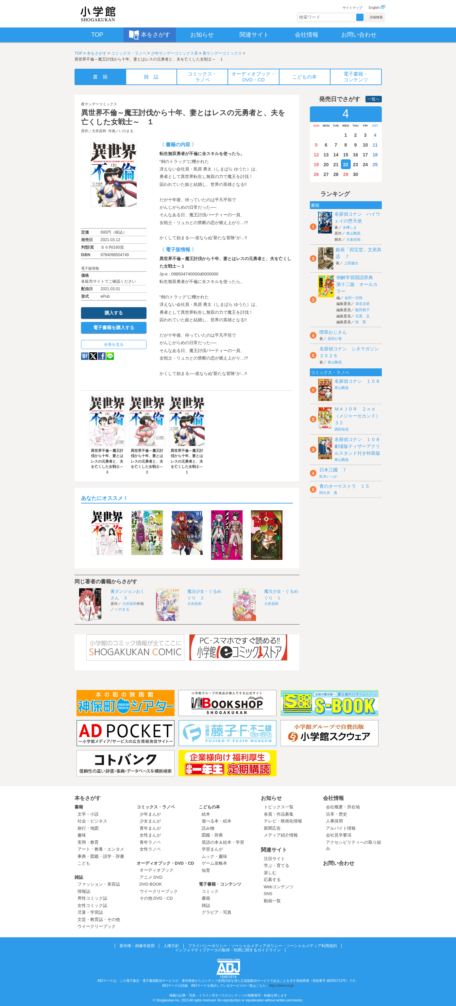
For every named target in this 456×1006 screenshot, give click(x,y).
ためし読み (114, 217)
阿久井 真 (328, 493)
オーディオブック (157, 870)
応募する (272, 879)
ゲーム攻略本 (214, 863)
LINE (110, 356)
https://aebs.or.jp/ (281, 985)
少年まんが (150, 814)
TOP (78, 53)
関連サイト (274, 850)
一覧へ (374, 99)
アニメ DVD (151, 877)
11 (375, 145)
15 (345, 154)
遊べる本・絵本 (216, 821)
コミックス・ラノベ (128, 53)
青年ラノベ (150, 842)
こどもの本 (209, 806)
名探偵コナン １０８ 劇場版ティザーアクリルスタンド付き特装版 (359, 446)
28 (336, 174)
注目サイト (274, 858)
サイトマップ (352, 7)
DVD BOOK (151, 884)
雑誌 (79, 877)
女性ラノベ (150, 849)
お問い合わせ (338, 863)
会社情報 (333, 798)
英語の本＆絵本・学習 (223, 842)
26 (316, 174)
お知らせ (271, 798)
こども (83, 863)
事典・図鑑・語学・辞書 (100, 856)
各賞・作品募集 (279, 814)
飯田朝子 (362, 310)
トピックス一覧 (279, 806)
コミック (210, 891)
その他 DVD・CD (156, 898)
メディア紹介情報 (281, 835)
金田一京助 (354, 298)
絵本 (206, 814)
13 (326, 154)
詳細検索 (376, 17)
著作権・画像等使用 (137, 946)
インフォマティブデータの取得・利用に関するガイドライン (228, 950)
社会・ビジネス (92, 821)
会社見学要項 (338, 835)
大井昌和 (99, 131)
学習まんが (214, 849)
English (377, 7)
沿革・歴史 (336, 814)
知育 (206, 870)
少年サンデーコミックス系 (174, 53)
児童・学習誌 (90, 912)
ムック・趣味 (214, 856)
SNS (268, 893)
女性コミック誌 (92, 905)
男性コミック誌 (92, 898)
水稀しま (350, 227)
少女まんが (150, 821)
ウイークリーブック (96, 926)
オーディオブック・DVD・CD (165, 863)
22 (345, 164)
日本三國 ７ (333, 469)
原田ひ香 (335, 339)
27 (326, 174)
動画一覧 (272, 900)
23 (355, 164)
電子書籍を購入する (113, 327)
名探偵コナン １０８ (357, 381)
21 (336, 164)
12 (316, 154)
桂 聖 (360, 322)
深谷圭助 (362, 304)
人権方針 (171, 946)
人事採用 (334, 821)
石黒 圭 (362, 316)
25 (375, 164)
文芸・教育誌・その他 (98, 919)
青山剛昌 (353, 233)
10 (365, 145)
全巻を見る (114, 344)
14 (336, 154)
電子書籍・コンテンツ (220, 884)
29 (345, 174)
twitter (93, 356)
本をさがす (97, 53)
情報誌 (83, 891)
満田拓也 (341, 429)
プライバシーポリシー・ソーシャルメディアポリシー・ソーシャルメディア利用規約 (262, 946)
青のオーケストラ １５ (344, 486)
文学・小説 (88, 814)
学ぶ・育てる (276, 865)
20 (326, 164)
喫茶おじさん (333, 332)
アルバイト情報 (341, 828)
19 (316, 164)
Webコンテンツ (279, 886)
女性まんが (150, 835)
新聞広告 (272, 828)
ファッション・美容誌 (98, 884)
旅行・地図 (88, 828)
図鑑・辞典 (212, 835)
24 (365, 164)
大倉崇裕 (353, 239)
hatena (85, 356)
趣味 (81, 835)
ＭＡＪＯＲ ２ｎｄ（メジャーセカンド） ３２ (359, 415)
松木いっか (328, 476)
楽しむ (270, 872)
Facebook (102, 356)
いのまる (126, 131)
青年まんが (150, 828)
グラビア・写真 (216, 912)
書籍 (79, 806)
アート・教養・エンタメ (100, 849)
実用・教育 (88, 842)
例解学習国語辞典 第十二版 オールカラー (357, 284)
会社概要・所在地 (343, 806)
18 (375, 154)
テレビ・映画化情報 (283, 821)
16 (355, 154)
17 (365, 154)
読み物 (208, 828)
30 (355, 174)
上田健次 (351, 263)
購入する (114, 312)
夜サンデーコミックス (222, 53)
